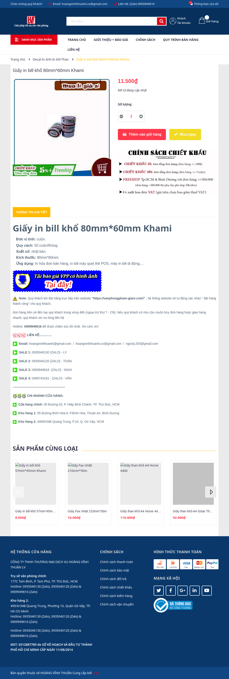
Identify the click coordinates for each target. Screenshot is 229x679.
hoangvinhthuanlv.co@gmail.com (84, 4)
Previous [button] (18, 492)
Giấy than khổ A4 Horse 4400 (140, 511)
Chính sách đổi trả (113, 579)
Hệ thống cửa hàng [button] (31, 551)
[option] (36, 492)
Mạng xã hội (167, 578)
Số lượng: (125, 104)
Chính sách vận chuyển (117, 604)
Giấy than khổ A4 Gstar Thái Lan (195, 511)
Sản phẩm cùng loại (45, 448)
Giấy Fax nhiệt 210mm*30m (87, 511)
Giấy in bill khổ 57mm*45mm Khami (40, 511)
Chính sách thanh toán (116, 562)
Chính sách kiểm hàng (116, 596)
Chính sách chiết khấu (116, 587)
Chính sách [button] (111, 551)
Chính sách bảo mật (114, 570)
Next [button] (210, 492)
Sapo (96, 673)
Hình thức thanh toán (178, 551)
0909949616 (146, 4)
